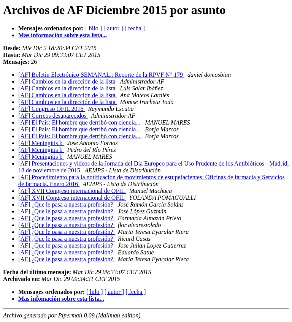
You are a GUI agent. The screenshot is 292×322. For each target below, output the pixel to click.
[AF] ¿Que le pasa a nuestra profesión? (66, 204)
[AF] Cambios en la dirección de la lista (67, 81)
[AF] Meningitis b (41, 143)
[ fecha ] (135, 28)
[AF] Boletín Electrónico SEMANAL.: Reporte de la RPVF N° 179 (101, 74)
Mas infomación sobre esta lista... (61, 298)
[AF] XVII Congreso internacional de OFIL (72, 191)
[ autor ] (113, 28)
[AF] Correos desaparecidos (53, 115)
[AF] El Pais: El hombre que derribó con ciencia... (80, 122)
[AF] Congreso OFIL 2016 (51, 109)
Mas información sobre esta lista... (62, 35)
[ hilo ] (93, 28)
